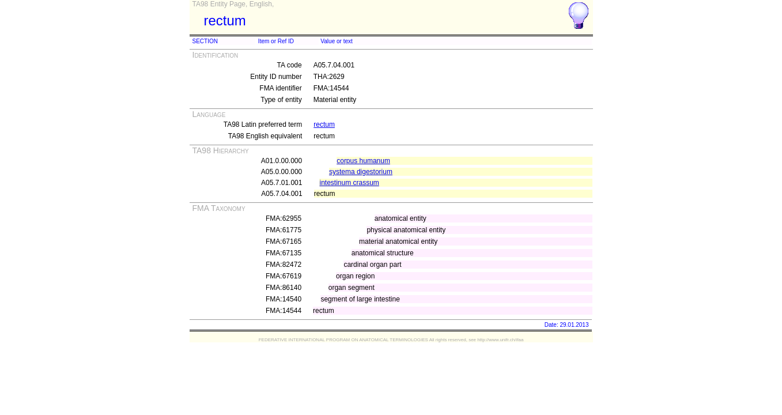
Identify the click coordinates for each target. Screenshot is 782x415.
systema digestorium (360, 172)
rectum (324, 124)
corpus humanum (363, 161)
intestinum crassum (349, 183)
